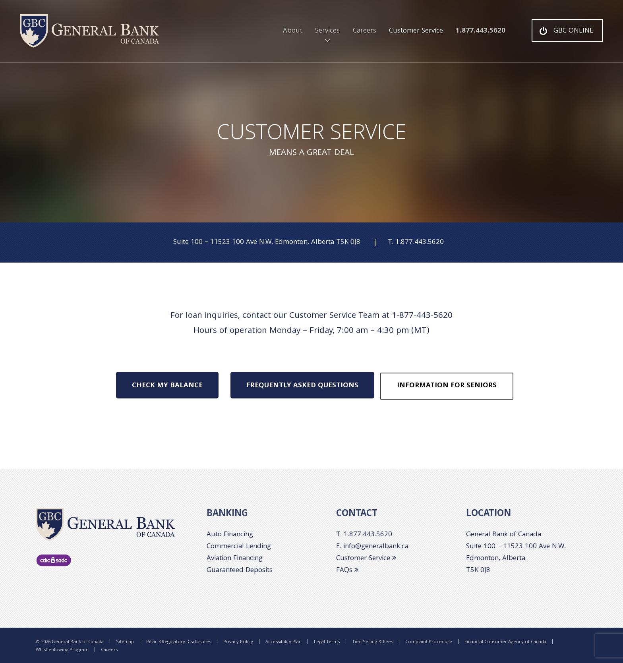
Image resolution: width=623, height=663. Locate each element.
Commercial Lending (239, 547)
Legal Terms (327, 642)
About (292, 31)
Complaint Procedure (428, 642)
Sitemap (125, 642)
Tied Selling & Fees (372, 642)
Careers (364, 31)
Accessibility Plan (283, 642)
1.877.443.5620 (480, 31)
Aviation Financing (235, 558)
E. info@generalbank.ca (372, 547)
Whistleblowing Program (62, 650)
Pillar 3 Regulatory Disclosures (178, 642)
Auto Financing (230, 535)
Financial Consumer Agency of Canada (505, 642)
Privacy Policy (238, 642)
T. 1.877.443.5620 (364, 535)
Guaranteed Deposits (240, 570)
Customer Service (416, 31)
